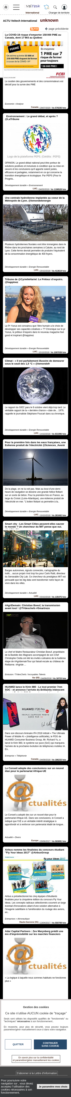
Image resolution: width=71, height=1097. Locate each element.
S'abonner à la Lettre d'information (37, 1073)
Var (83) (36, 677)
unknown (48, 20)
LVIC (35, 188)
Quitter (18, 1044)
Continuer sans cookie (50, 1044)
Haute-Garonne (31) (29, 922)
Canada (34, 107)
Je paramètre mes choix (53, 1086)
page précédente (57, 28)
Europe (34, 840)
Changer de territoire (59, 12)
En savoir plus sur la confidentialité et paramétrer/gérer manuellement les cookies (36, 1059)
